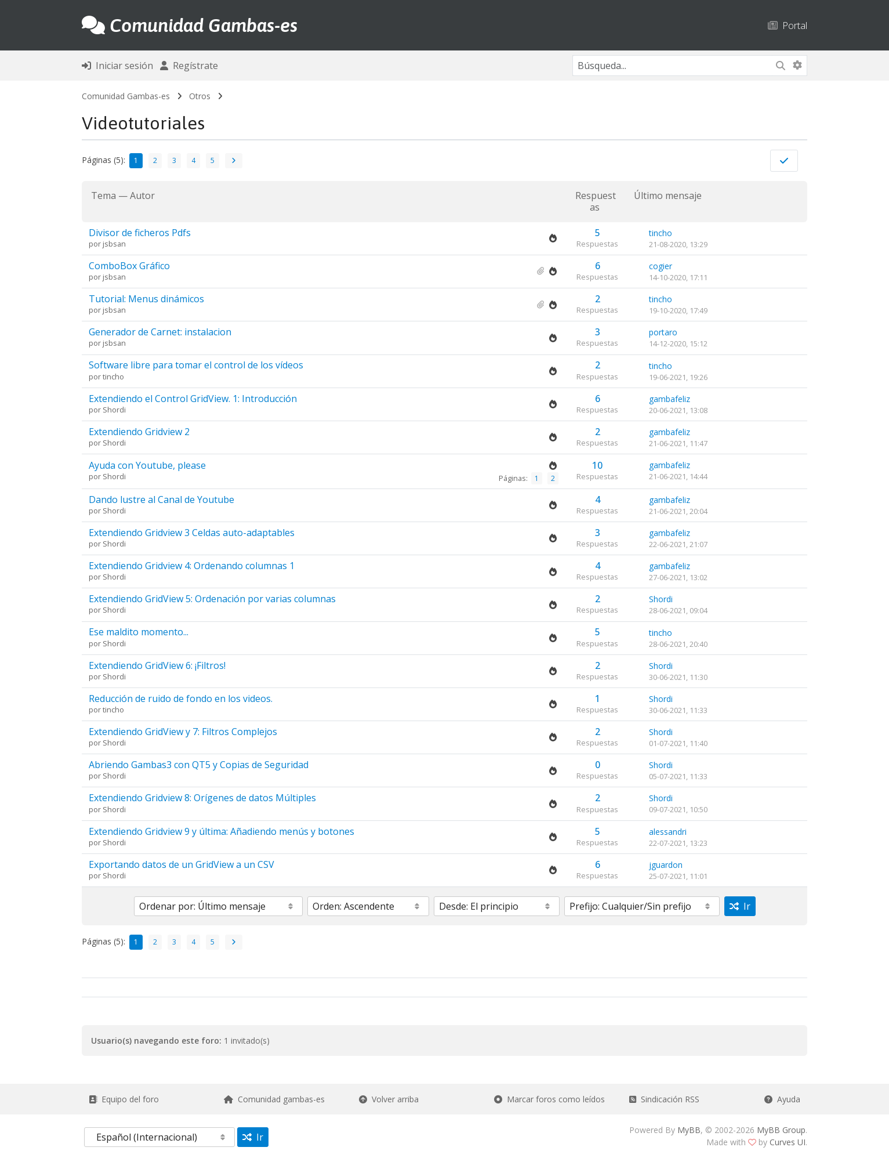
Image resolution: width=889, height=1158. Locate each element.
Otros (200, 96)
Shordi (114, 409)
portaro (663, 332)
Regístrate (189, 65)
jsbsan (114, 243)
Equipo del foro (124, 1099)
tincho (660, 232)
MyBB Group (781, 1129)
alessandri (668, 831)
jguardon (666, 864)
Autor (142, 195)
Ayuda (782, 1099)
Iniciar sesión (117, 65)
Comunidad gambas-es (274, 1099)
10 (597, 465)
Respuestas (595, 201)
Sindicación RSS (664, 1099)
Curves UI (787, 1142)
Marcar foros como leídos (549, 1099)
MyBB (689, 1129)
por (96, 243)
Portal (787, 25)
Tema (103, 195)
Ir (740, 906)
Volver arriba (389, 1099)
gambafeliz (669, 398)
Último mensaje (668, 195)
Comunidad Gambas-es (126, 96)
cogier (660, 266)
